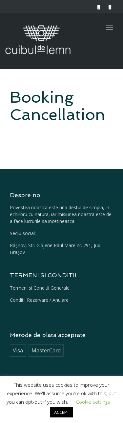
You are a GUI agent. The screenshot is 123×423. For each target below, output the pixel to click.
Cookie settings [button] (93, 401)
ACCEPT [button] (61, 412)
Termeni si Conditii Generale (40, 288)
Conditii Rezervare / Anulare (39, 300)
